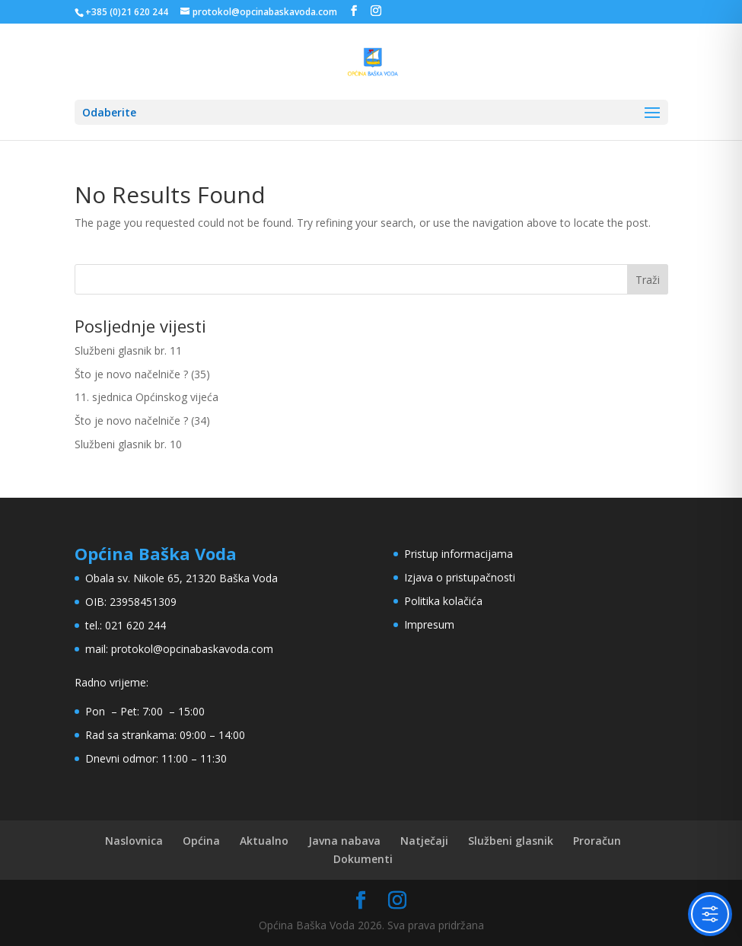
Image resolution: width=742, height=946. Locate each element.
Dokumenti (363, 859)
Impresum (429, 624)
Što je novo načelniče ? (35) (142, 374)
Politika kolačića (443, 601)
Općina (201, 840)
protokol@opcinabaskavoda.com (192, 649)
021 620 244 (135, 625)
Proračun (597, 840)
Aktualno (264, 840)
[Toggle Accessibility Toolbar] (710, 914)
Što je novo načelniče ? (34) (142, 420)
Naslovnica (134, 840)
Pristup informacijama (458, 553)
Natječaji (424, 840)
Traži (647, 279)
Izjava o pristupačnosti (459, 577)
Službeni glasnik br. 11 (128, 350)
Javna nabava (344, 840)
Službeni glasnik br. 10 (128, 444)
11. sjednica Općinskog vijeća (146, 397)
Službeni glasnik (510, 840)
